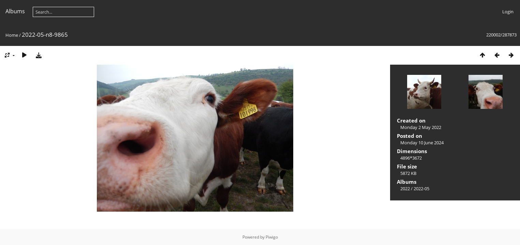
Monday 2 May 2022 (420, 127)
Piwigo (272, 237)
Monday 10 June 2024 (422, 143)
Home (11, 35)
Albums (15, 11)
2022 (405, 188)
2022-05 (421, 188)
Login (508, 12)
